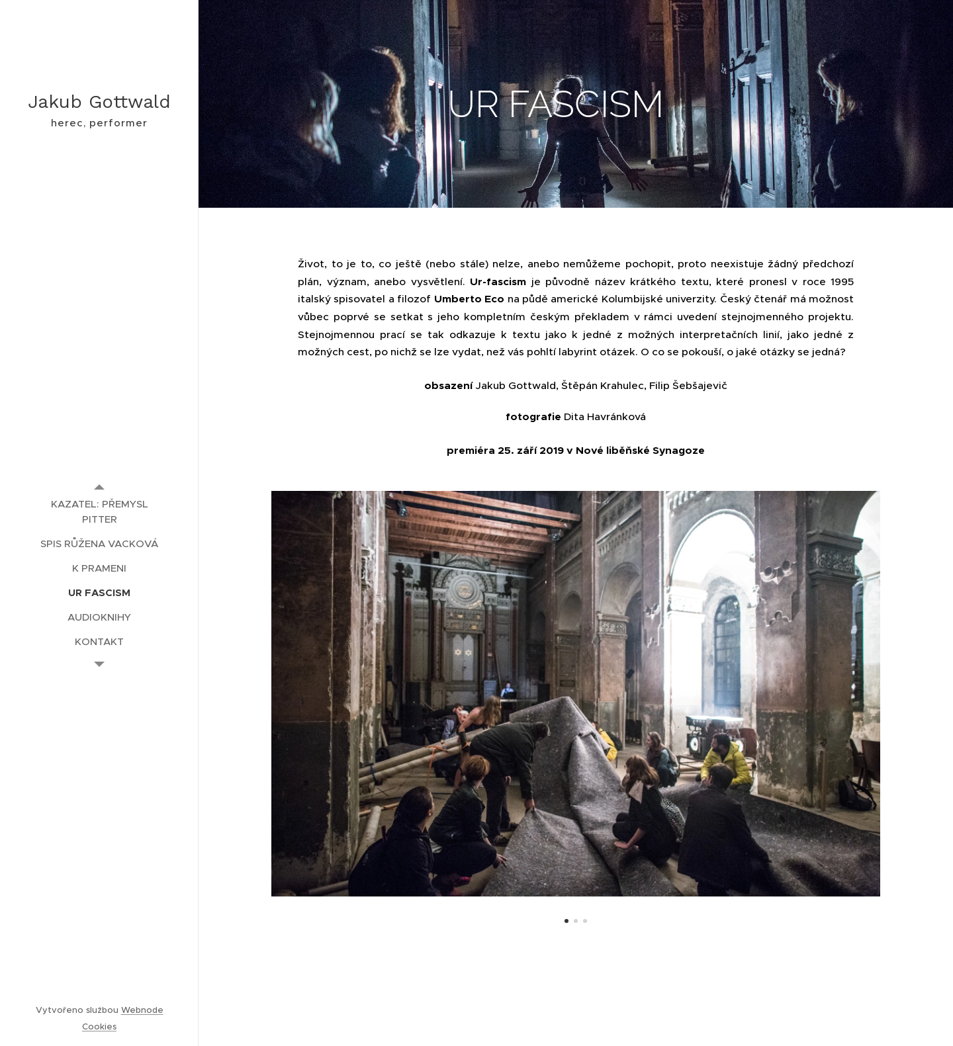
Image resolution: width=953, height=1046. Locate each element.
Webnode (142, 1010)
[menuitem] (99, 511)
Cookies (99, 1026)
